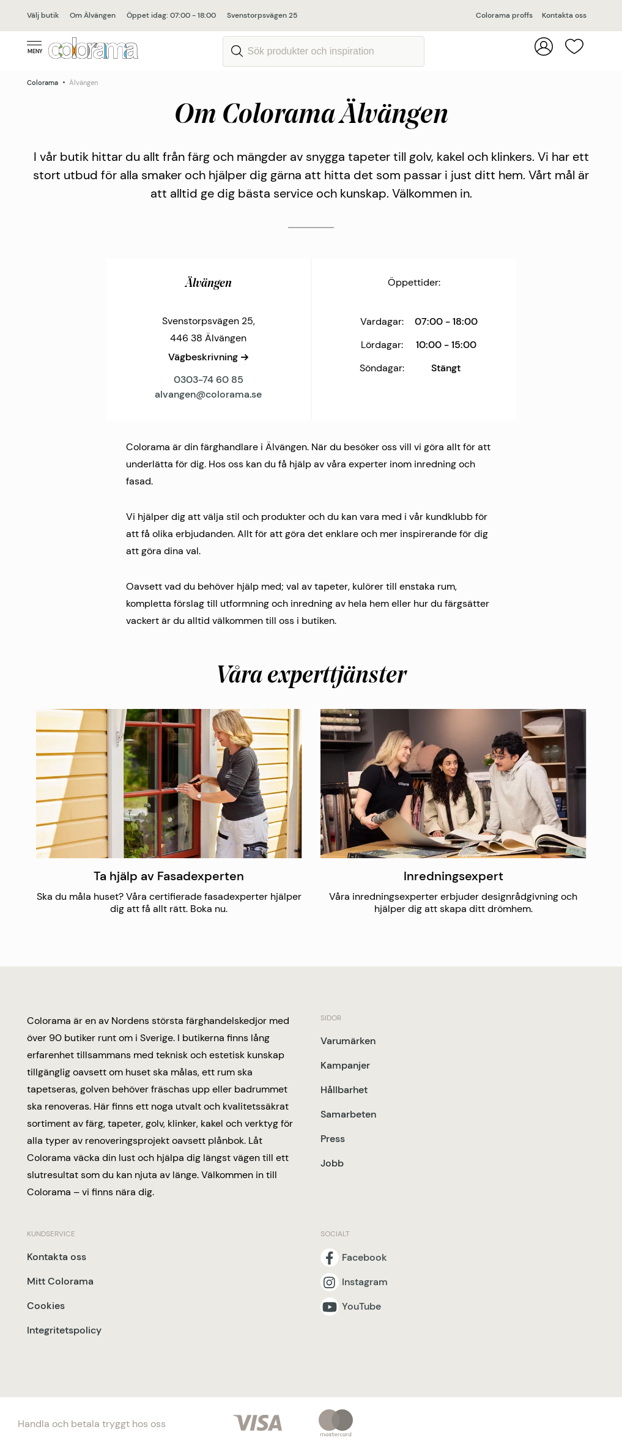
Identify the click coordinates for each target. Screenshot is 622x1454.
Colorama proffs (504, 15)
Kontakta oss (564, 15)
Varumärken (348, 1040)
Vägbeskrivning (203, 357)
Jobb (332, 1163)
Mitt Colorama (60, 1281)
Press (332, 1138)
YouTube (361, 1306)
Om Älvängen (93, 15)
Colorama (42, 82)
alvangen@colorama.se (208, 394)
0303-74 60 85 (208, 379)
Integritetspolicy (64, 1330)
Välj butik (43, 15)
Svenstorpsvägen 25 (262, 15)
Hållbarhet (344, 1089)
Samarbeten (348, 1114)
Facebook (364, 1258)
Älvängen (83, 82)
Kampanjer (345, 1065)
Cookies (46, 1305)
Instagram (365, 1282)
